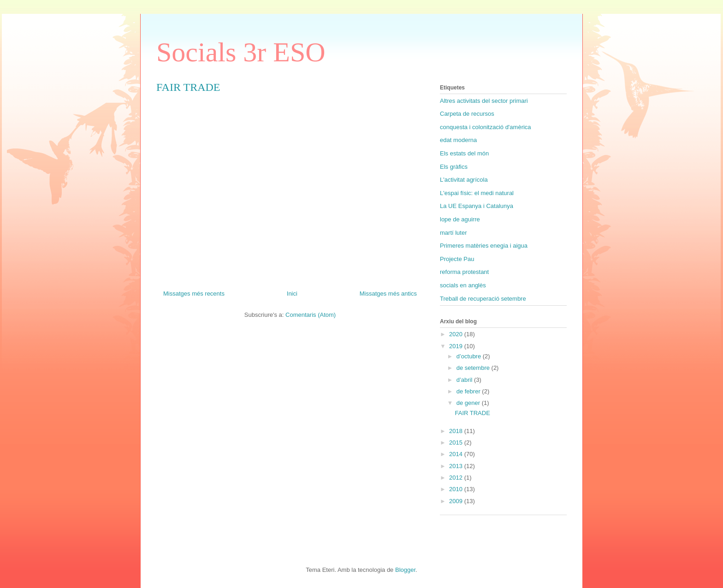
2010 (456, 489)
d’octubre (469, 356)
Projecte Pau (457, 258)
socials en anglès (463, 285)
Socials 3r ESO (241, 52)
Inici (292, 293)
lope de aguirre (460, 219)
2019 (456, 346)
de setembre (474, 367)
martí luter (453, 232)
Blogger (405, 569)
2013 (456, 466)
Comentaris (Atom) (310, 314)
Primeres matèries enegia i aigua (483, 245)
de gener (469, 402)
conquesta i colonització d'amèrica (485, 127)
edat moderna (458, 140)
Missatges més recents (194, 293)
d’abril (465, 379)
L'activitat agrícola (464, 179)
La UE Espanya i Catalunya (476, 205)
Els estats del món (464, 153)
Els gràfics (454, 166)
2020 (456, 334)
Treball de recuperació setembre (483, 298)
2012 (456, 477)
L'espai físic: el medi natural (477, 193)
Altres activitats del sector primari (484, 100)
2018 (456, 431)
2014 (456, 454)
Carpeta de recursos (467, 113)
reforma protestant (464, 271)
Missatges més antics (388, 293)
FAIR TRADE (188, 87)
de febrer (469, 391)
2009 (456, 501)
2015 (456, 442)
